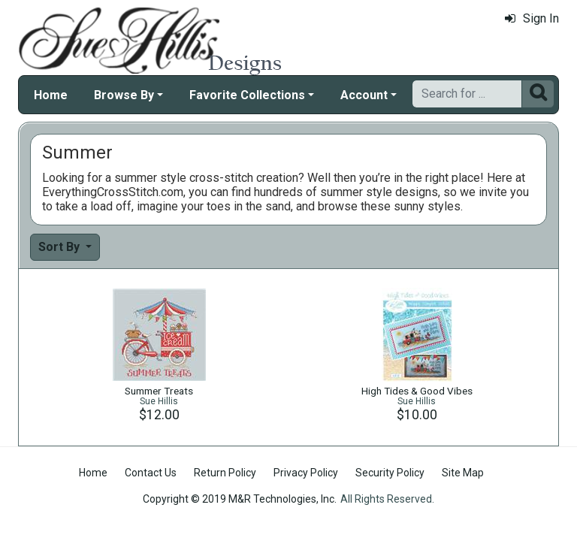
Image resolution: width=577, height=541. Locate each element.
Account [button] (364, 95)
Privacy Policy (305, 473)
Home (51, 95)
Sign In (532, 18)
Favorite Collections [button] (247, 95)
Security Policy (389, 473)
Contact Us (151, 473)
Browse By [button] (124, 95)
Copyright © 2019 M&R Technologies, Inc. (240, 499)
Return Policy (225, 473)
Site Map (463, 473)
